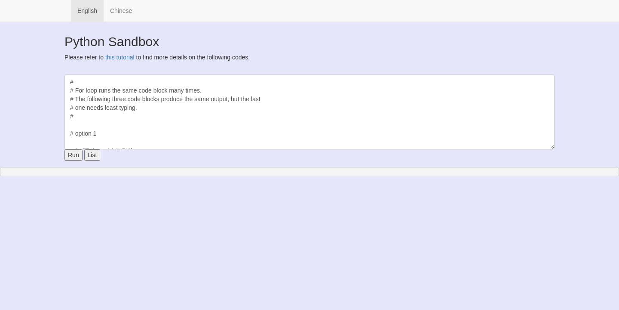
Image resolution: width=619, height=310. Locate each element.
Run (73, 155)
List (92, 155)
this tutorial (120, 57)
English (87, 10)
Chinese (121, 10)
